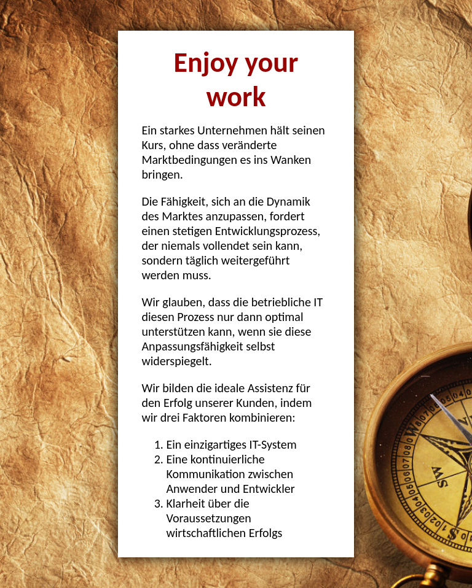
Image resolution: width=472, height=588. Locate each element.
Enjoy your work (236, 79)
